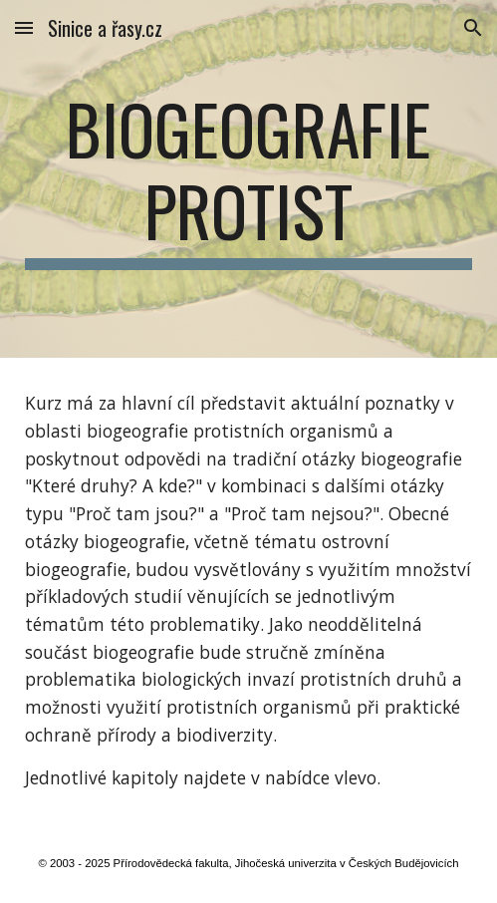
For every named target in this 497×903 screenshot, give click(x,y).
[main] (248, 179)
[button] (24, 27)
